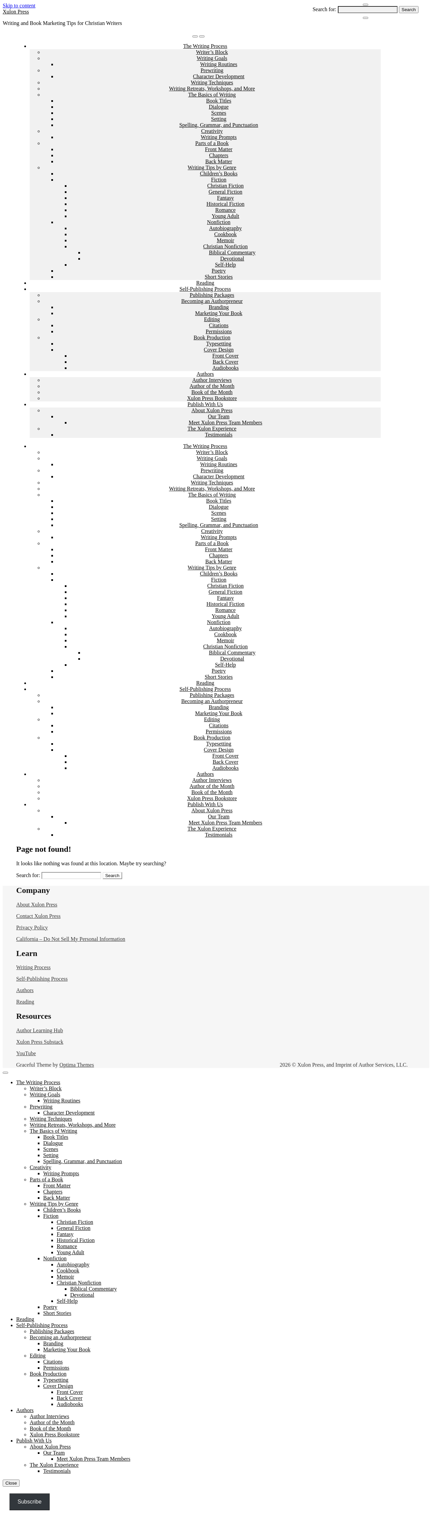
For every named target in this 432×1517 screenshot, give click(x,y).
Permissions (219, 331)
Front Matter (218, 149)
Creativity (212, 131)
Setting (218, 119)
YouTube (26, 1053)
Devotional (232, 258)
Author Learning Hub (39, 1030)
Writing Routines (218, 64)
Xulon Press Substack (39, 1042)
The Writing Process (205, 46)
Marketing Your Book (218, 313)
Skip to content (19, 5)
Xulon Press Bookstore (212, 398)
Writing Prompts (219, 137)
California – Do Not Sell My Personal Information (70, 939)
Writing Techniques (212, 82)
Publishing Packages (212, 295)
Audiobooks (225, 368)
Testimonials (219, 435)
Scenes (218, 113)
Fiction (218, 179)
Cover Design (219, 350)
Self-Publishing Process (205, 289)
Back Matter (218, 161)
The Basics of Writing (212, 94)
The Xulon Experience (212, 428)
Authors (205, 374)
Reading (205, 283)
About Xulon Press (212, 410)
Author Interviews (212, 380)
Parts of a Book (211, 143)
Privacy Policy (32, 927)
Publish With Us (205, 404)
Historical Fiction (225, 204)
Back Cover (225, 362)
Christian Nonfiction (225, 246)
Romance (225, 210)
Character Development (218, 76)
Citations (218, 325)
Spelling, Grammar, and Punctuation (218, 125)
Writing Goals (212, 58)
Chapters (218, 155)
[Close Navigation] (365, 18)
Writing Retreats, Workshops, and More (212, 88)
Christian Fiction (225, 186)
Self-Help (225, 265)
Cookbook (225, 234)
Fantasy (225, 198)
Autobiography (225, 228)
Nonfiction (218, 222)
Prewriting (211, 70)
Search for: (324, 9)
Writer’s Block (212, 52)
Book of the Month (212, 392)
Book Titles (218, 101)
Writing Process (33, 967)
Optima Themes (76, 1065)
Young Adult (225, 216)
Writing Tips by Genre (212, 167)
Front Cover (225, 356)
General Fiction (225, 192)
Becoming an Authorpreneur (212, 301)
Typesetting (218, 343)
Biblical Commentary (232, 252)
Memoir (225, 240)
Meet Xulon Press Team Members (225, 422)
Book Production (212, 337)
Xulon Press (16, 12)
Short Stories (219, 277)
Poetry (219, 271)
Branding (219, 307)
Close (11, 1483)
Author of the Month (212, 386)
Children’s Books (219, 173)
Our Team (219, 416)
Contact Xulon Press (38, 916)
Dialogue (219, 107)
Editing (212, 319)
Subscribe (30, 1502)
